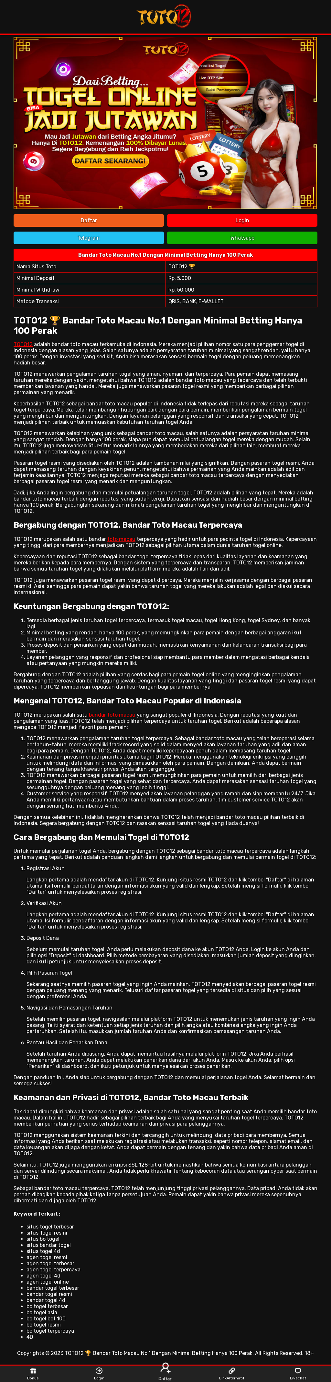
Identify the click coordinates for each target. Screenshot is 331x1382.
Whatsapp (242, 238)
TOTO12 (23, 344)
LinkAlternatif (231, 1374)
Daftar (89, 220)
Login (242, 220)
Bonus (33, 1374)
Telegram (89, 238)
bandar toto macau (112, 715)
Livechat (298, 1374)
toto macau (121, 539)
